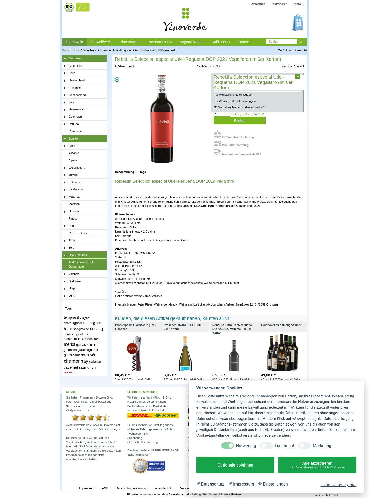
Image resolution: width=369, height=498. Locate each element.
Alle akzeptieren (317, 465)
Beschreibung (124, 172)
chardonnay (76, 361)
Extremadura (74, 168)
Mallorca (72, 197)
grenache (70, 350)
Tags (142, 172)
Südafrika (72, 281)
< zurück (120, 291)
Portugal (71, 124)
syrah (86, 317)
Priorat (70, 226)
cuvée (91, 355)
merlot (69, 344)
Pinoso (71, 219)
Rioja (69, 240)
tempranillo (72, 317)
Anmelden (258, 3)
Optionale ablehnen (235, 465)
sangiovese (81, 329)
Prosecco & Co (160, 42)
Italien (70, 102)
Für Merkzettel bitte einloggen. (233, 94)
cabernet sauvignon (80, 367)
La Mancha (73, 189)
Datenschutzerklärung (131, 488)
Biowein (132, 494)
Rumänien (73, 131)
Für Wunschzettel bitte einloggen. (235, 101)
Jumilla (71, 175)
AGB (105, 488)
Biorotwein (74, 42)
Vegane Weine (191, 42)
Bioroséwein (129, 42)
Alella (70, 146)
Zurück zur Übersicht (292, 50)
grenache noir (85, 345)
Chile (69, 73)
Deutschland (74, 80)
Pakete (243, 42)
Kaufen (239, 120)
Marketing (322, 445)
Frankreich (73, 88)
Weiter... (69, 372)
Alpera (70, 160)
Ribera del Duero (77, 233)
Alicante (71, 153)
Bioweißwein (101, 42)
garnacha (79, 355)
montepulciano (74, 339)
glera (68, 355)
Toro (69, 248)
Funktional (284, 445)
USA (69, 296)
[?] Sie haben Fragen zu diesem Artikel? (239, 107)
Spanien (105, 50)
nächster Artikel (292, 66)
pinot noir (82, 334)
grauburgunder (88, 350)
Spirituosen (221, 42)
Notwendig (246, 445)
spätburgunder (74, 323)
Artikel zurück (126, 66)
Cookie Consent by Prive (338, 485)
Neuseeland (74, 109)
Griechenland (75, 95)
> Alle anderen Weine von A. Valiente (138, 295)
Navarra (71, 211)
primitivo (69, 334)
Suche (273, 41)
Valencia (71, 274)
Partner (236, 494)
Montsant (72, 204)
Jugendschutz (163, 488)
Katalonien (73, 182)
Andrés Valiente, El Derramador (156, 50)
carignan (95, 361)
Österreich (73, 117)
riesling (96, 329)
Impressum (86, 488)
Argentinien (73, 66)
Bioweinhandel (179, 494)
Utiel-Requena (122, 50)
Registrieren (279, 3)
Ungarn (71, 288)
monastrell (92, 339)
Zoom (117, 79)
